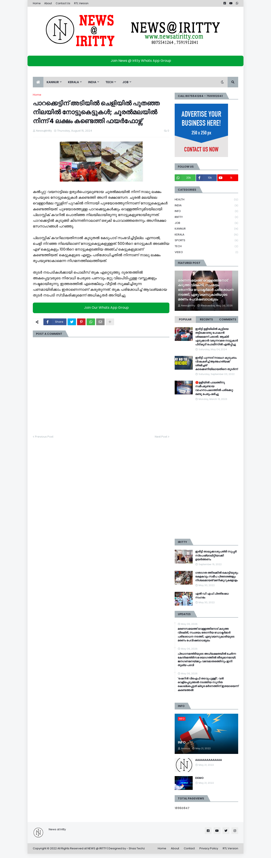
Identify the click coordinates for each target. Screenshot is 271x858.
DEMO (199, 778)
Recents (206, 319)
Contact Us (63, 3)
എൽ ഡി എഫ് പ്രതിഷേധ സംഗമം (212, 595)
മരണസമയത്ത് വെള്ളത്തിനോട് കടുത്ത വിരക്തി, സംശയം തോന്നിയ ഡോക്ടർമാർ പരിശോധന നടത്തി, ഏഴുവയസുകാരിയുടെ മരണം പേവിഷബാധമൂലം (206, 290)
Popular (185, 319)
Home (36, 3)
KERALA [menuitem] (73, 82)
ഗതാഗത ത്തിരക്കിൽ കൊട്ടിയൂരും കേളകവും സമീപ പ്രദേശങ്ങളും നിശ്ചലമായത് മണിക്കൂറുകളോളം (216, 576)
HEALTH (206, 199)
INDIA (206, 205)
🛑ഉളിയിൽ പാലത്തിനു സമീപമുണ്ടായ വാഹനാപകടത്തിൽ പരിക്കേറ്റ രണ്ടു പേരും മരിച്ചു (214, 388)
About (48, 3)
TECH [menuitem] (109, 82)
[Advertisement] (206, 469)
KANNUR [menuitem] (53, 82)
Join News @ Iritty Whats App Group (136, 60)
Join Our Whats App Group (102, 307)
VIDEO (206, 252)
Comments (227, 319)
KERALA (206, 235)
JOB (206, 223)
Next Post (161, 437)
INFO (206, 211)
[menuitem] (38, 82)
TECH (206, 246)
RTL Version (81, 3)
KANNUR (206, 229)
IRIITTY (206, 217)
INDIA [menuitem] (92, 82)
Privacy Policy (208, 848)
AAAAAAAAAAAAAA (208, 760)
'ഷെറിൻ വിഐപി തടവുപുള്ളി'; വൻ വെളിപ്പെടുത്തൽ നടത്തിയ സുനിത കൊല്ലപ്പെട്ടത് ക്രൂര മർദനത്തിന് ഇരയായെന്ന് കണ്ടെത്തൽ (208, 684)
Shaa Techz (137, 848)
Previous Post (44, 437)
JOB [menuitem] (125, 82)
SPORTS (206, 240)
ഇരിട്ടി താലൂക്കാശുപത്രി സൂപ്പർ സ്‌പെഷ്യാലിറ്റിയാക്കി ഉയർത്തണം (215, 555)
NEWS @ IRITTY (97, 848)
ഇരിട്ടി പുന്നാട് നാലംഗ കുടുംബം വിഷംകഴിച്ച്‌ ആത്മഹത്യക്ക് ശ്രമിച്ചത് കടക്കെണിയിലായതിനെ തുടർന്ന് (216, 363)
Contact (189, 848)
